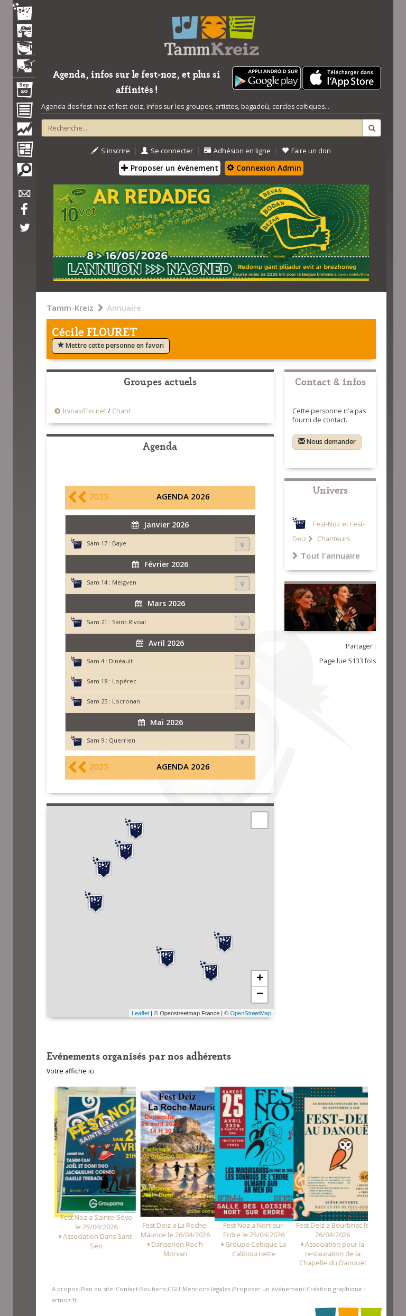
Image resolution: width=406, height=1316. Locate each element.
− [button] (259, 995)
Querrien (122, 740)
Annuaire (124, 307)
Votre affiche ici (71, 1071)
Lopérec (124, 681)
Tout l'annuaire (326, 555)
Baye (119, 543)
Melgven (124, 582)
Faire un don (306, 150)
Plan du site (96, 1289)
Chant (121, 410)
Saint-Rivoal (129, 622)
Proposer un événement (268, 1289)
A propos (65, 1289)
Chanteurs (333, 538)
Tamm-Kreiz (70, 307)
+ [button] (259, 979)
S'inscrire (110, 150)
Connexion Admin (264, 168)
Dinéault (121, 661)
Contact (127, 1289)
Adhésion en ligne (237, 150)
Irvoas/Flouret (84, 410)
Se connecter (167, 150)
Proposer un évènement (169, 168)
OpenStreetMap (250, 1013)
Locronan (126, 701)
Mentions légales (206, 1289)
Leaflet (140, 1013)
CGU (174, 1289)
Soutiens (152, 1289)
